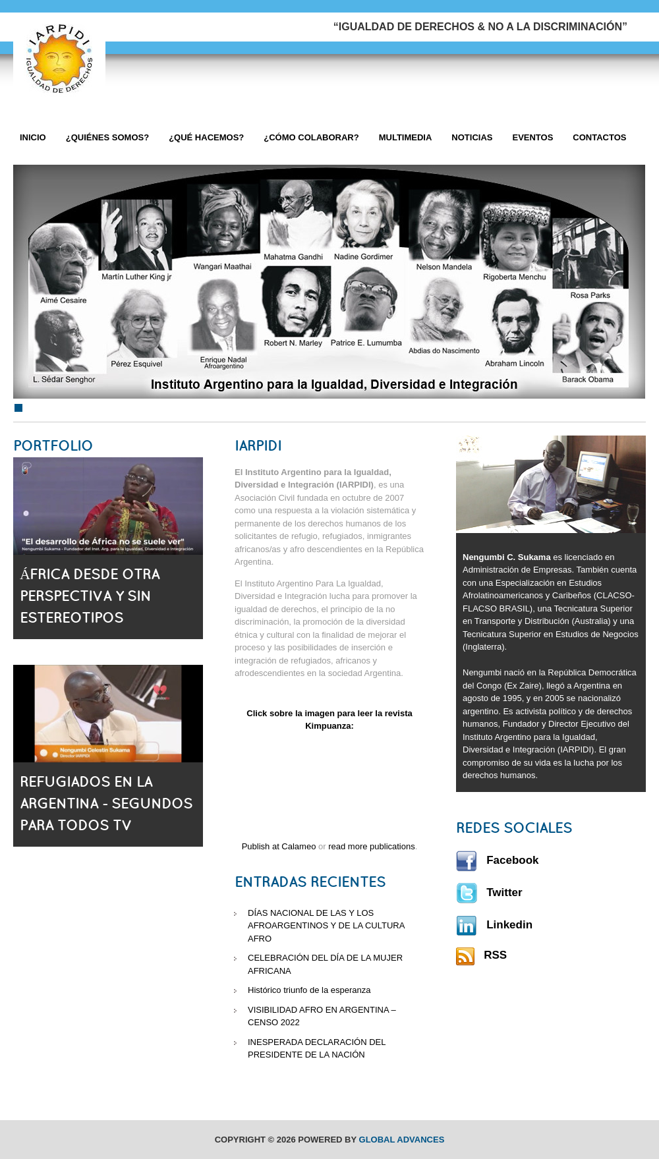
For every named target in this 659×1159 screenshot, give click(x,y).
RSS (481, 955)
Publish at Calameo (279, 846)
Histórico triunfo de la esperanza (309, 990)
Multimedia (405, 137)
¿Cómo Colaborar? (311, 137)
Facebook (497, 860)
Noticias (471, 137)
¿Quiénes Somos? (107, 137)
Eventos (532, 137)
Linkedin (494, 925)
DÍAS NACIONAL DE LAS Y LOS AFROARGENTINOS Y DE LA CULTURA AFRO (326, 926)
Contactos (599, 137)
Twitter (489, 892)
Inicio (33, 137)
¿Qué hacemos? (206, 137)
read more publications (371, 846)
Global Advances (402, 1140)
